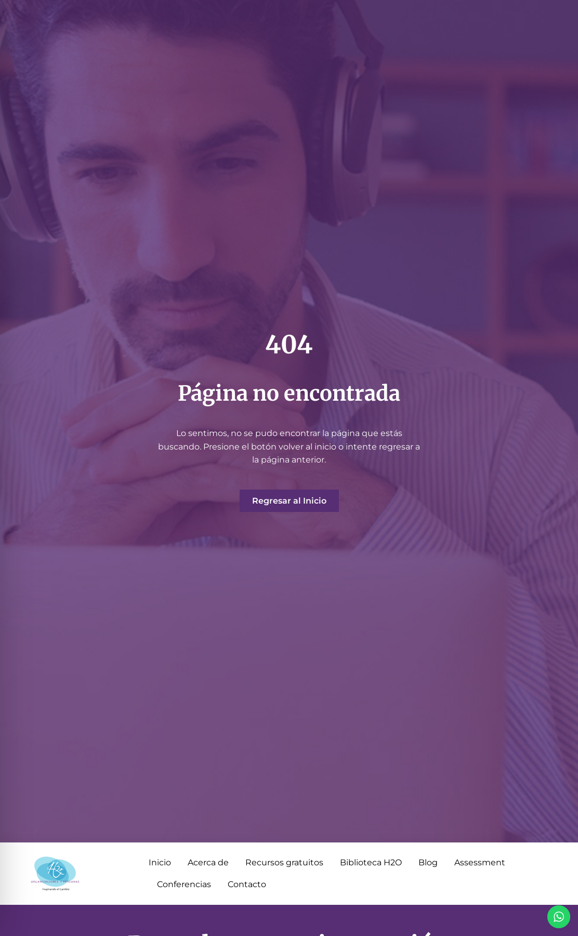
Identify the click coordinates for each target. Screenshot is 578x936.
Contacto (247, 884)
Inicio (160, 862)
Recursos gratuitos (284, 862)
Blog (428, 862)
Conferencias (184, 884)
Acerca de (208, 862)
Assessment (479, 862)
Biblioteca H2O (371, 862)
